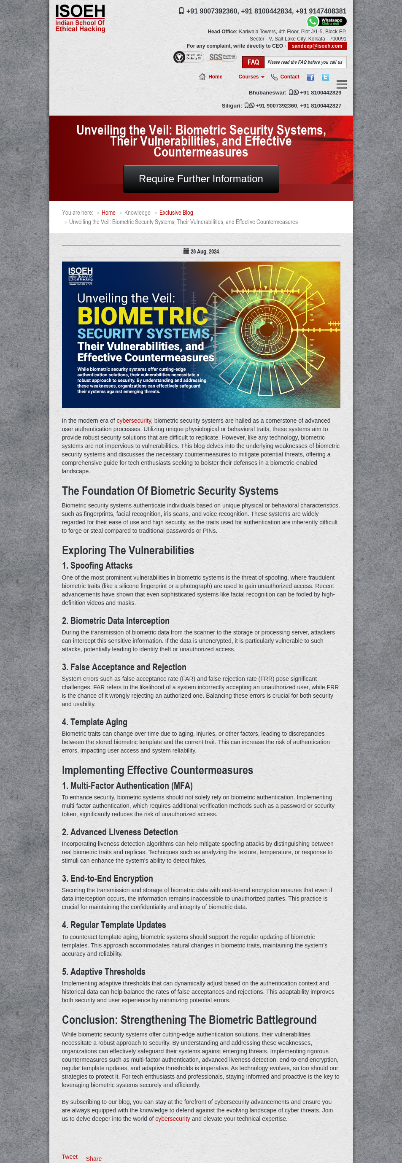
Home (215, 77)
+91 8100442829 (321, 92)
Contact (290, 77)
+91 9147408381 (321, 11)
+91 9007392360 (276, 106)
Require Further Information (201, 178)
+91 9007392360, (212, 11)
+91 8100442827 (321, 106)
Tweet (70, 1156)
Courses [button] (251, 77)
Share (94, 1158)
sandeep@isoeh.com (317, 46)
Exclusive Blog (176, 212)
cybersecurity (133, 420)
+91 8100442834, (267, 11)
